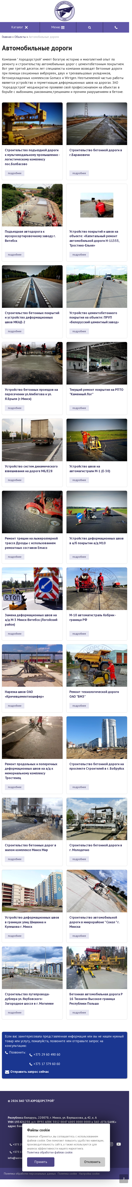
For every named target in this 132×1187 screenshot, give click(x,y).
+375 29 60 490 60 (44, 1054)
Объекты (20, 37)
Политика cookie (67, 1173)
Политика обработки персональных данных (30, 1173)
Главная (7, 37)
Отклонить (92, 1162)
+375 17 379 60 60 (44, 1064)
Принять (40, 1162)
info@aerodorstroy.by (21, 1158)
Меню (58, 27)
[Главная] (64, 11)
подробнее (14, 173)
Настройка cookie (89, 1173)
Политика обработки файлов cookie (50, 1152)
